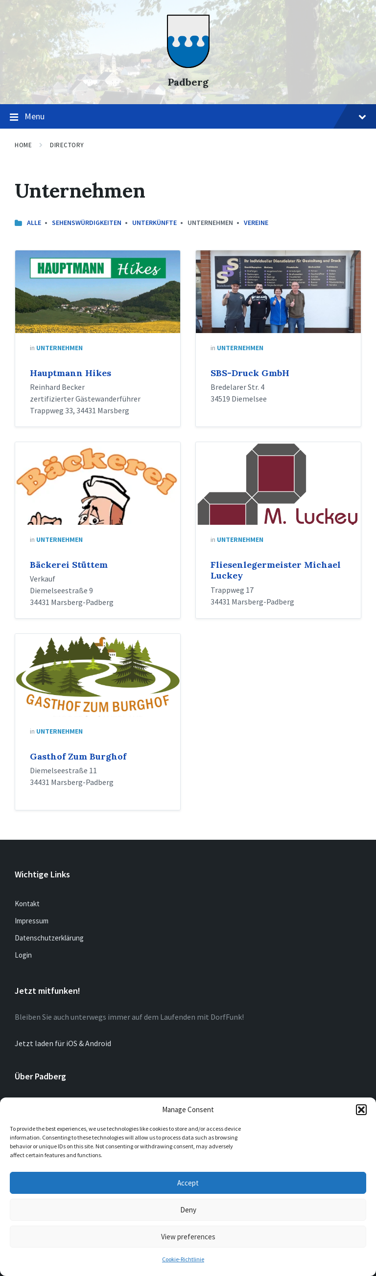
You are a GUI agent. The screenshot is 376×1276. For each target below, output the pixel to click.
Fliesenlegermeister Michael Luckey (276, 570)
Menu (188, 117)
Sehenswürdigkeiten (86, 222)
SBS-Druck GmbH (250, 373)
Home (23, 145)
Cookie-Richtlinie (183, 1259)
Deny (188, 1209)
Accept (188, 1182)
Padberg (188, 82)
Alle (34, 222)
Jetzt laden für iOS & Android (63, 1043)
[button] (361, 1110)
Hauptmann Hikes (70, 373)
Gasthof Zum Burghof (78, 756)
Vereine (256, 222)
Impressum (31, 920)
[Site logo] (188, 65)
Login (23, 955)
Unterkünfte (154, 222)
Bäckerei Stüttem (69, 564)
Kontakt (27, 903)
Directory (67, 145)
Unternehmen (59, 347)
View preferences (188, 1236)
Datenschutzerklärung (49, 937)
